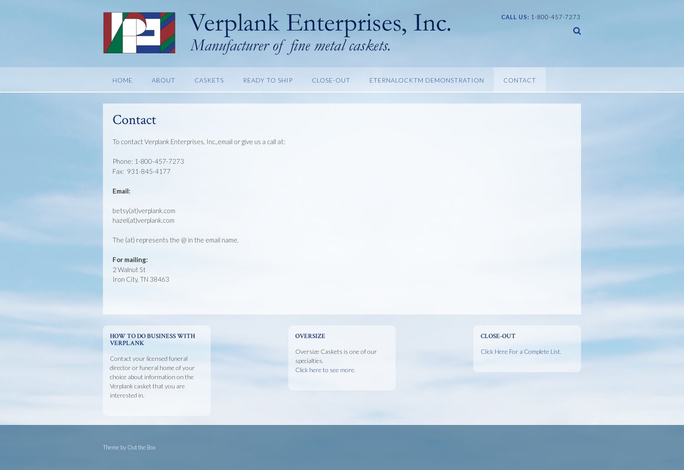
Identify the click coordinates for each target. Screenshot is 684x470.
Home (123, 80)
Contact (519, 80)
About (163, 80)
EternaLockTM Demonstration (426, 80)
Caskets (209, 80)
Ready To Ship (268, 80)
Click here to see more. (325, 369)
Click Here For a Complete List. (521, 351)
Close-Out (331, 80)
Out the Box (141, 447)
